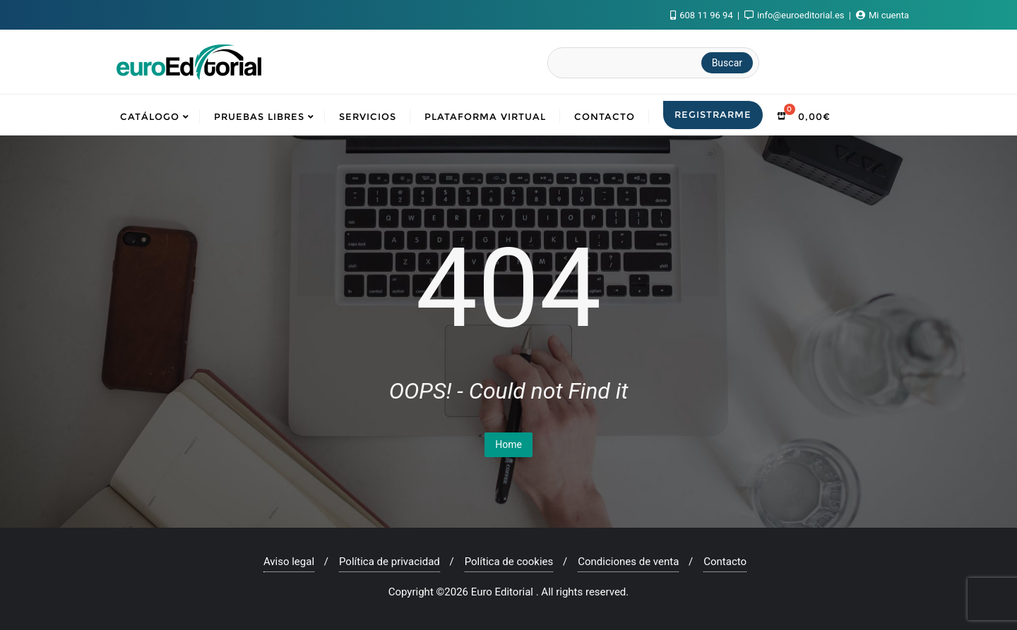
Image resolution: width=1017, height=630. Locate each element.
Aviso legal (288, 561)
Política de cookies (509, 561)
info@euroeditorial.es (795, 15)
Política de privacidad (389, 561)
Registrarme (712, 114)
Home (508, 444)
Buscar (727, 62)
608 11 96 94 (702, 15)
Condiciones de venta (628, 561)
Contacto (725, 561)
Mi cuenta (882, 15)
